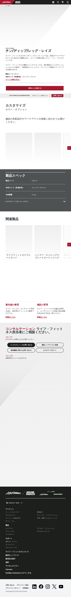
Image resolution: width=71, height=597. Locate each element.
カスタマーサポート (49, 350)
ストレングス (10, 531)
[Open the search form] (58, 2)
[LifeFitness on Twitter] (54, 587)
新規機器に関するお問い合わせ (21, 350)
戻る (8, 6)
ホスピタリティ (11, 515)
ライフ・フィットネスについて (17, 552)
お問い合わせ (57, 95)
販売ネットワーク (12, 555)
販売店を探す (11, 559)
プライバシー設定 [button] (22, 585)
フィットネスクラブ (12, 512)
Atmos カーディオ (43, 531)
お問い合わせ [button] (10, 585)
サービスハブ (10, 544)
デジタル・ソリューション (46, 528)
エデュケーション (11, 547)
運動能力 (40, 512)
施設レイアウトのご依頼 (50, 345)
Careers (9, 569)
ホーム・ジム (10, 521)
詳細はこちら (11, 317)
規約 (7, 562)
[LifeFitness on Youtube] (61, 587)
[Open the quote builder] (63, 2)
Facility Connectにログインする (18, 573)
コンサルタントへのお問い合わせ (21, 345)
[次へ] (69, 148)
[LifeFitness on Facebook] (41, 587)
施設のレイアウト (11, 541)
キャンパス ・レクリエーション (47, 515)
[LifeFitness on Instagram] (47, 587)
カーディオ (9, 528)
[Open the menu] (68, 2)
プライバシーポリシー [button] (13, 588)
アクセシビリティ (12, 566)
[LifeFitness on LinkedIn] (34, 587)
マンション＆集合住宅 (13, 518)
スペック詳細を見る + (13, 79)
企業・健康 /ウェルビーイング (47, 518)
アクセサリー (10, 534)
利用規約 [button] (25, 588)
